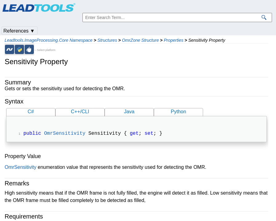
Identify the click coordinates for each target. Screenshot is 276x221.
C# (31, 111)
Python (178, 111)
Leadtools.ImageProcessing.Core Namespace (49, 40)
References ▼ (19, 30)
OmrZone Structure (140, 40)
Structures (107, 40)
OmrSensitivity (64, 134)
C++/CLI (80, 111)
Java (129, 111)
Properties (173, 40)
